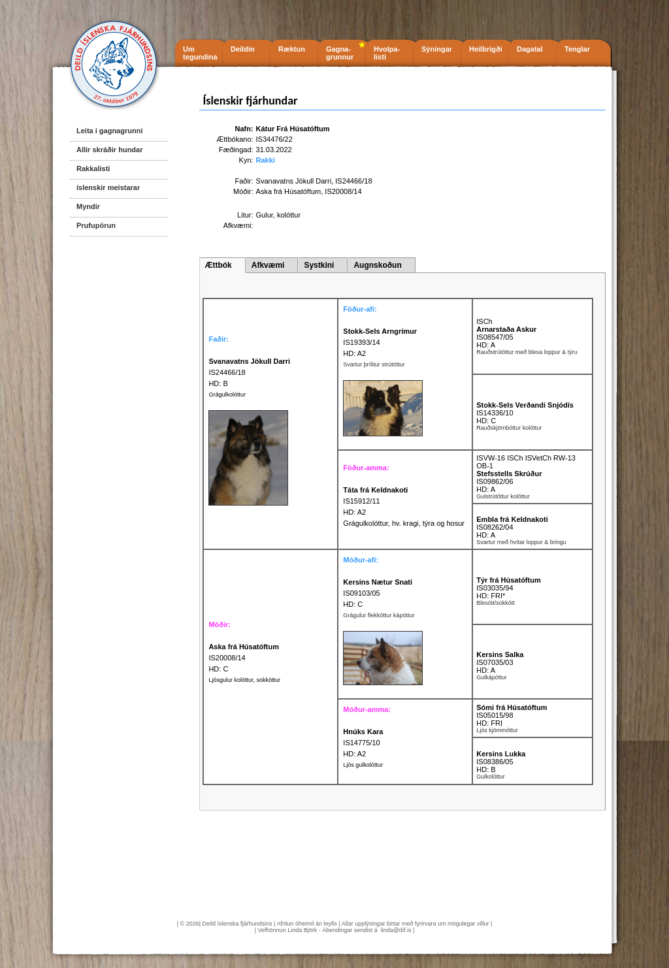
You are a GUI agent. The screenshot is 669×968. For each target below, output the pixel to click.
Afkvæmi (268, 265)
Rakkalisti (93, 168)
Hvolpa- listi (387, 53)
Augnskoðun (377, 265)
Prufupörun (96, 225)
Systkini (319, 265)
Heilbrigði (485, 49)
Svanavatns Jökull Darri (294, 181)
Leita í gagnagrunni (109, 131)
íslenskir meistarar (108, 187)
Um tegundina (200, 53)
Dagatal (530, 49)
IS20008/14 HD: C (243, 658)
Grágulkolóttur (227, 394)
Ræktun (291, 49)
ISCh (484, 321)
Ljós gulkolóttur (363, 765)
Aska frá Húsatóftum (288, 191)
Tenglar (577, 49)
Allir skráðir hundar (109, 149)
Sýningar (436, 49)
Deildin (243, 49)
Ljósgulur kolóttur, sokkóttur (244, 680)
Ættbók (217, 265)
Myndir (88, 206)
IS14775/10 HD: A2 (363, 743)
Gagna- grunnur (339, 53)
